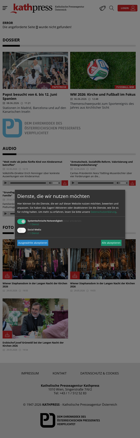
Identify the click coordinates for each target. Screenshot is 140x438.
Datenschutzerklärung (103, 211)
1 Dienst (33, 224)
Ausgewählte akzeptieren (32, 242)
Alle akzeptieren (111, 242)
